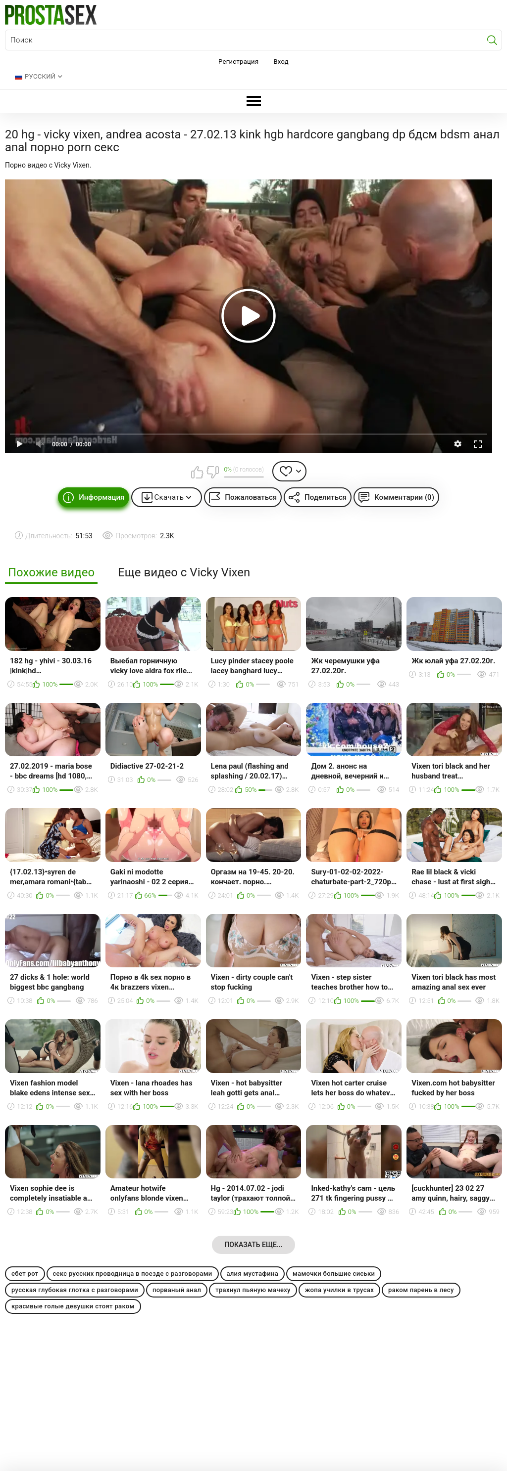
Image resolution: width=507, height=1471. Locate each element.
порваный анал (176, 1290)
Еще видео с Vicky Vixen (184, 572)
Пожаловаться (251, 497)
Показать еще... (253, 1245)
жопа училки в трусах (339, 1290)
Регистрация (238, 61)
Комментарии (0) (404, 497)
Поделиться (325, 497)
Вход (281, 61)
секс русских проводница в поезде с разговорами (132, 1273)
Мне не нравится (212, 472)
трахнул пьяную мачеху (253, 1290)
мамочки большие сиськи (334, 1273)
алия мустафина (252, 1273)
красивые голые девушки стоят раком (73, 1306)
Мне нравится (197, 472)
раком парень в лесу (421, 1290)
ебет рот (25, 1273)
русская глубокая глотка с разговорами (74, 1290)
